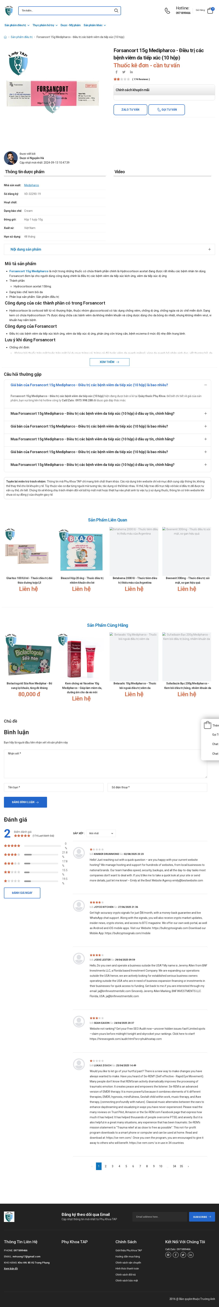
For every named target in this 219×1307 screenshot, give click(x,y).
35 (181, 1166)
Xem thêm (107, 362)
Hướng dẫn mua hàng (128, 1256)
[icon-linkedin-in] (131, 72)
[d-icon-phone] (168, 11)
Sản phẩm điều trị (15, 25)
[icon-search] (116, 10)
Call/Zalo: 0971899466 (177, 1249)
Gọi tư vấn (169, 109)
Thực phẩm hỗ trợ (43, 25)
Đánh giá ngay (22, 892)
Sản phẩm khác (93, 25)
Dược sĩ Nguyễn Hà (32, 158)
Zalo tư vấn (130, 109)
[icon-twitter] (124, 72)
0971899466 (183, 13)
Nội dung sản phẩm (26, 249)
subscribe (202, 1216)
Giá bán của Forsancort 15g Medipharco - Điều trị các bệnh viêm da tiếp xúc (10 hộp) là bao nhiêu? (89, 385)
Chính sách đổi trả (126, 1274)
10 (160, 1166)
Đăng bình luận (23, 802)
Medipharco (31, 185)
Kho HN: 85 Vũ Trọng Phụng (34, 1262)
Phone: (8, 1250)
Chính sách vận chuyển (128, 1262)
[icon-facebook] (116, 72)
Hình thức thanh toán (127, 1268)
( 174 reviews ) (141, 79)
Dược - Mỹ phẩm (71, 25)
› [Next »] (188, 1166)
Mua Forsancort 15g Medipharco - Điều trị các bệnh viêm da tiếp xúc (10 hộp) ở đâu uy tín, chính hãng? (93, 413)
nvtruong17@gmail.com (26, 1256)
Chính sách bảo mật (127, 1280)
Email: (8, 1256)
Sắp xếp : (79, 833)
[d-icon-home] (5, 37)
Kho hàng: (10, 1262)
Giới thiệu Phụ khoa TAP (129, 1250)
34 (174, 1166)
